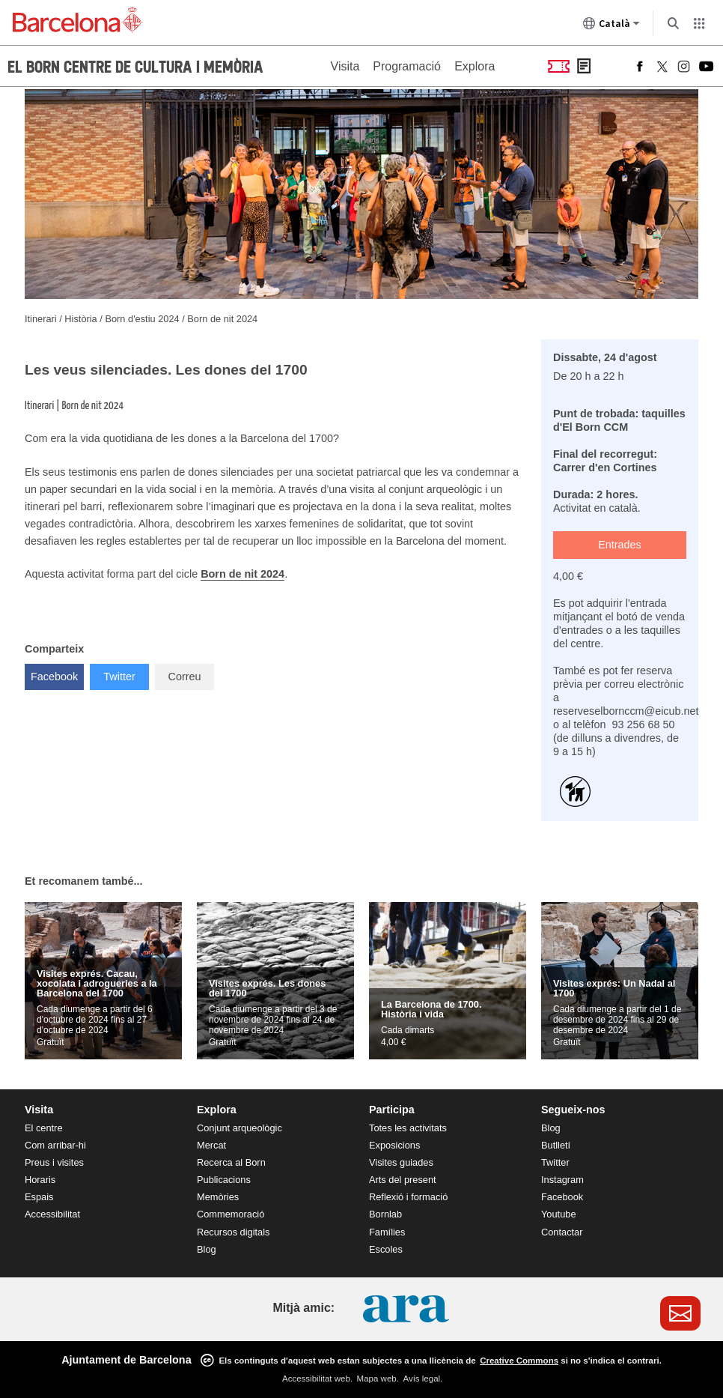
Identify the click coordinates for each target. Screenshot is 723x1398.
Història (82, 318)
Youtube (558, 1214)
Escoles (386, 1249)
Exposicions (394, 1145)
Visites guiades (401, 1162)
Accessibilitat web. (317, 1378)
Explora (474, 66)
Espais (39, 1196)
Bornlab (385, 1214)
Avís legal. (422, 1378)
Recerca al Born (231, 1162)
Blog (206, 1249)
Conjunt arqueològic (239, 1128)
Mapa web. (378, 1378)
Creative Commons (519, 1360)
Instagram (562, 1179)
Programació (407, 66)
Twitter (126, 673)
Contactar (561, 1232)
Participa (392, 1110)
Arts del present (402, 1179)
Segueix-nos (573, 1110)
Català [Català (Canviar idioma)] (611, 26)
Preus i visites (54, 1162)
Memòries (218, 1196)
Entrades (619, 545)
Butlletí (555, 1145)
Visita (345, 66)
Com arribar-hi (55, 1145)
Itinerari (42, 318)
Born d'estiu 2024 (143, 318)
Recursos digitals (233, 1232)
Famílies (387, 1232)
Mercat (211, 1145)
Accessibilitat (52, 1214)
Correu (184, 677)
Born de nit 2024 (222, 318)
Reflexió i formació (408, 1196)
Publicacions (224, 1179)
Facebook (57, 673)
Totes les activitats (408, 1128)
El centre (44, 1128)
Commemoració (230, 1214)
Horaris (40, 1179)
